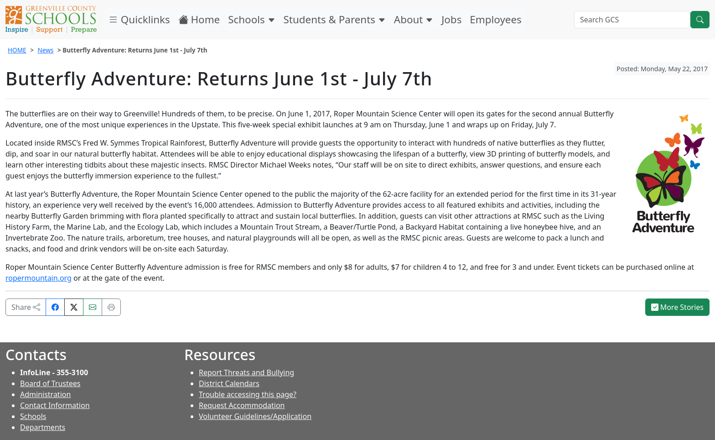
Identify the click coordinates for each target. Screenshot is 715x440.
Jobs (451, 19)
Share (25, 307)
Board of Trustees (50, 383)
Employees (495, 19)
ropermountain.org (38, 278)
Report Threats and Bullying (246, 372)
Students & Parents (335, 19)
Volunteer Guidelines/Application (255, 416)
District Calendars (229, 383)
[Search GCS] (632, 19)
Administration (45, 394)
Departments (42, 427)
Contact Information (55, 405)
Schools (251, 19)
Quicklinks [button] (139, 19)
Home (199, 19)
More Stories (677, 307)
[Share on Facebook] (55, 307)
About (413, 19)
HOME (17, 50)
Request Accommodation (242, 405)
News (45, 50)
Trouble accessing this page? (247, 394)
